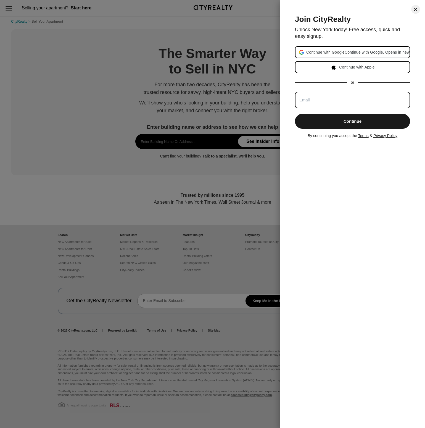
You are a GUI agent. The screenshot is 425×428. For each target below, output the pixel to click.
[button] (357, 52)
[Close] (415, 9)
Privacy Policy (385, 135)
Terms (363, 135)
